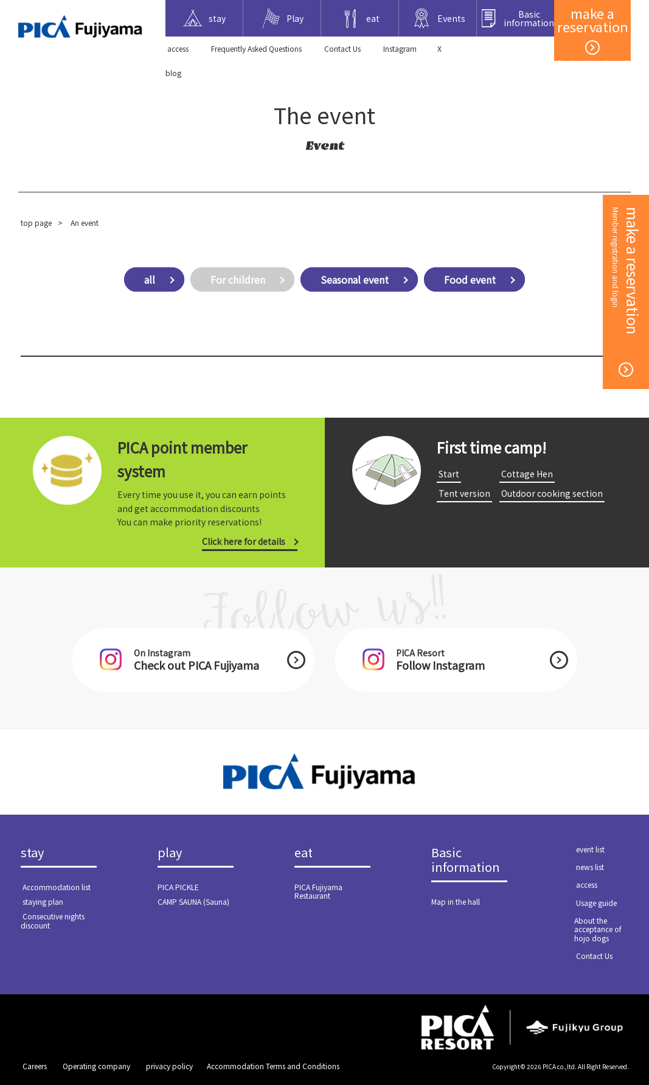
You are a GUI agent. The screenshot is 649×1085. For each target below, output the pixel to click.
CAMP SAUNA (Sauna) (193, 901)
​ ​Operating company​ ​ (96, 1066)
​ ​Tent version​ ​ (464, 493)
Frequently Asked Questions (256, 48)
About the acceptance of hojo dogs (598, 929)
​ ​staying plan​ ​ (43, 901)
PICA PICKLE (178, 887)
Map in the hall (455, 901)
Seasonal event (355, 279)
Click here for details (243, 541)
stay (32, 853)
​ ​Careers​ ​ (35, 1066)
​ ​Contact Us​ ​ (342, 48)
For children (237, 279)
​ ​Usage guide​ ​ (596, 902)
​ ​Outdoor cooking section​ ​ (552, 493)
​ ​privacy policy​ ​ (169, 1066)
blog (173, 73)
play (170, 853)
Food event (470, 279)
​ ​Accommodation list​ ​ (56, 887)
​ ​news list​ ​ (590, 867)
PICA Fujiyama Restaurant (318, 891)
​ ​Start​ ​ (449, 474)
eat (303, 853)
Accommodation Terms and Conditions (273, 1066)
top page (36, 222)
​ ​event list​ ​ (590, 849)
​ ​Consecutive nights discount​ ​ (53, 920)
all (149, 279)
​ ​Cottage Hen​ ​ (527, 474)
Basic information (465, 860)
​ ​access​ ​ (177, 48)
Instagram (400, 48)
